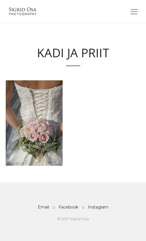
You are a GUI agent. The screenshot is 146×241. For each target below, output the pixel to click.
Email (43, 207)
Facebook (68, 207)
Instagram (98, 207)
